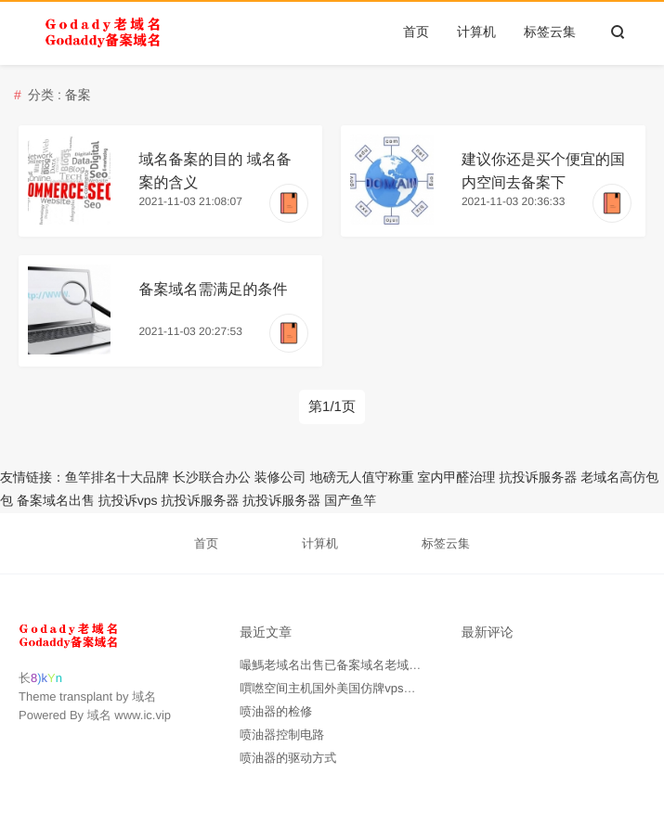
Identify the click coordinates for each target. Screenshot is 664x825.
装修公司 (280, 477)
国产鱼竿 (350, 500)
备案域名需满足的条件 (212, 290)
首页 (416, 31)
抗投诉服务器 (538, 477)
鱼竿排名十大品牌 (117, 477)
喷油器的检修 (276, 711)
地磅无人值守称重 (362, 477)
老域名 (599, 477)
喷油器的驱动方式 (288, 758)
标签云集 (550, 31)
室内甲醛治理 (457, 477)
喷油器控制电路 (282, 734)
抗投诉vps (128, 500)
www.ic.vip (142, 715)
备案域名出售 (56, 500)
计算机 (476, 31)
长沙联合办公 (212, 477)
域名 (144, 696)
